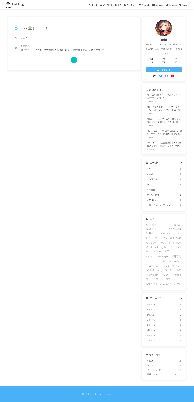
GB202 (164, 237)
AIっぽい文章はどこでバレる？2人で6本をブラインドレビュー (164, 96)
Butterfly (157, 270)
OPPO (149, 284)
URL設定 (177, 224)
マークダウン (167, 233)
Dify (155, 238)
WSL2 (149, 256)
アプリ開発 (152, 274)
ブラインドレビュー (172, 265)
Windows (169, 284)
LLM (148, 251)
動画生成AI (151, 233)
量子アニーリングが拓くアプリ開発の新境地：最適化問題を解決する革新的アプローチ (62, 50)
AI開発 (176, 256)
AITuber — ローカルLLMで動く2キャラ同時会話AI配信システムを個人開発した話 (164, 120)
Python (164, 247)
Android (177, 274)
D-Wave (167, 261)
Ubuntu (165, 242)
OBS (148, 270)
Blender (177, 242)
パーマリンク (152, 247)
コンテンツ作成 (162, 256)
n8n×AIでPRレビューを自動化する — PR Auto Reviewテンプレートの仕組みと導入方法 (164, 108)
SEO (165, 274)
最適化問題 (175, 237)
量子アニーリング (172, 251)
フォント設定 (152, 279)
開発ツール (151, 229)
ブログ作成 (152, 265)
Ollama (157, 284)
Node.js (177, 261)
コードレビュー (153, 261)
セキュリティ (152, 242)
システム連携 (175, 229)
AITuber (157, 251)
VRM (179, 233)
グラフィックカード (172, 279)
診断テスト (176, 247)
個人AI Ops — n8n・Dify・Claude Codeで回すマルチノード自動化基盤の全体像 (164, 132)
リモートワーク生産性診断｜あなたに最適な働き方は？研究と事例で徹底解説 (164, 144)
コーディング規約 (173, 270)
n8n (148, 238)
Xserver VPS (152, 224)
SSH (179, 284)
